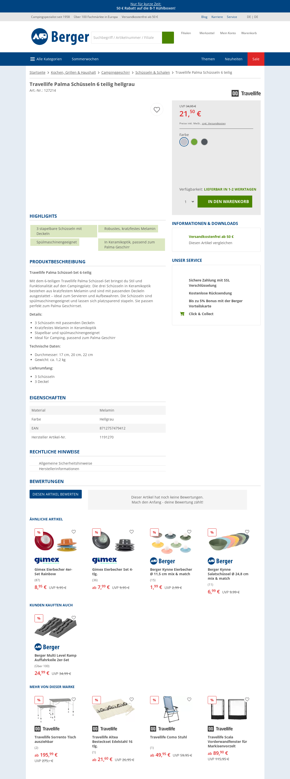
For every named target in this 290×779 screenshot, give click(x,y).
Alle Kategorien (49, 59)
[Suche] (126, 38)
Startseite (37, 72)
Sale (255, 59)
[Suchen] (168, 38)
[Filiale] (186, 37)
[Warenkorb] (249, 37)
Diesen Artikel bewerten (56, 494)
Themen (208, 59)
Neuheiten (234, 59)
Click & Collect (201, 313)
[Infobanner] (146, 6)
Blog (204, 17)
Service (232, 17)
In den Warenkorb (225, 202)
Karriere (217, 17)
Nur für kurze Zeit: (145, 3)
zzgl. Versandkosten (214, 123)
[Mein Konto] (228, 37)
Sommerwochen (85, 59)
